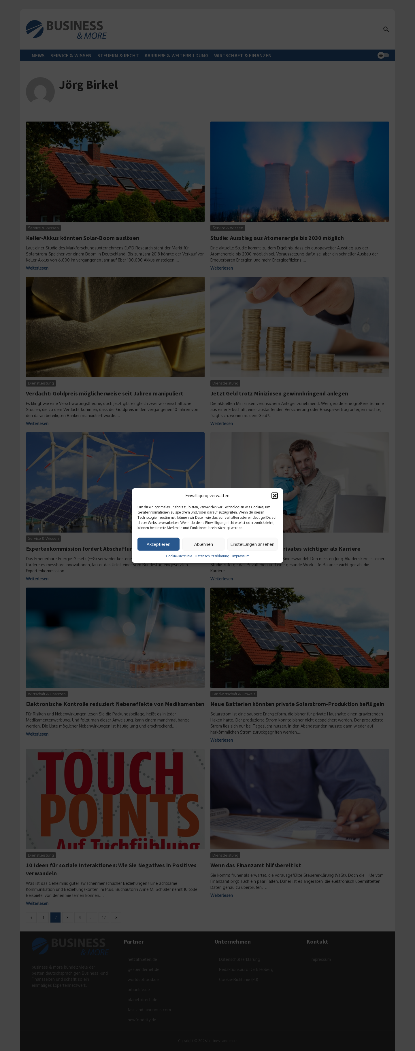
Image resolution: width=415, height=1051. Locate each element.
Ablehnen (203, 544)
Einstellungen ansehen (252, 544)
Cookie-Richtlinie (179, 556)
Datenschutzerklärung (212, 556)
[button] (275, 496)
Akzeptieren (158, 544)
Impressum (240, 556)
